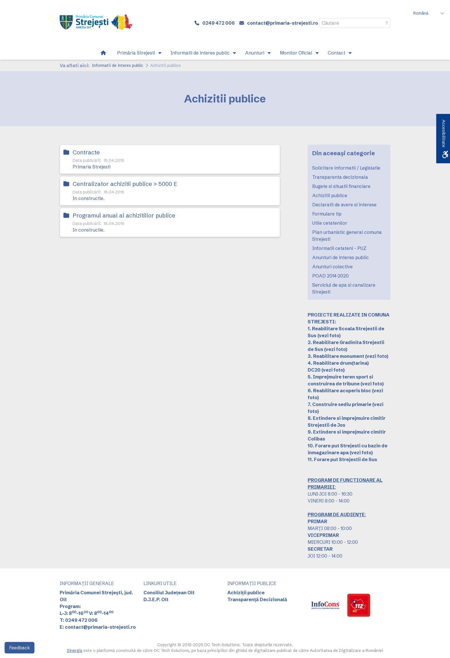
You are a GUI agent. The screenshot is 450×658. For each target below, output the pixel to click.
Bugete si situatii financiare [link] (341, 186)
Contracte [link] (86, 152)
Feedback (19, 648)
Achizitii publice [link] (329, 195)
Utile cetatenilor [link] (329, 223)
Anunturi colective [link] (332, 266)
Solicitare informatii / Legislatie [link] (346, 168)
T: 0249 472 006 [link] (79, 620)
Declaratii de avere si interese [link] (344, 204)
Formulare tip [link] (327, 214)
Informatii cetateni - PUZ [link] (339, 248)
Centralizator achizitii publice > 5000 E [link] (125, 183)
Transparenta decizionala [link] (340, 177)
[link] (96, 23)
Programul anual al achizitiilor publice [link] (124, 215)
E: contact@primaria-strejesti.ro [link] (98, 627)
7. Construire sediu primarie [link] (339, 404)
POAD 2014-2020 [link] (330, 276)
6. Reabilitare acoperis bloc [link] (339, 390)
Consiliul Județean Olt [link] (169, 592)
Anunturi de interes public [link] (340, 257)
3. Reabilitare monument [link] (336, 356)
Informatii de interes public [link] (117, 65)
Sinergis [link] (74, 650)
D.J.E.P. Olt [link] (155, 599)
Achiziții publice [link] (246, 592)
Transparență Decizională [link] (257, 599)
